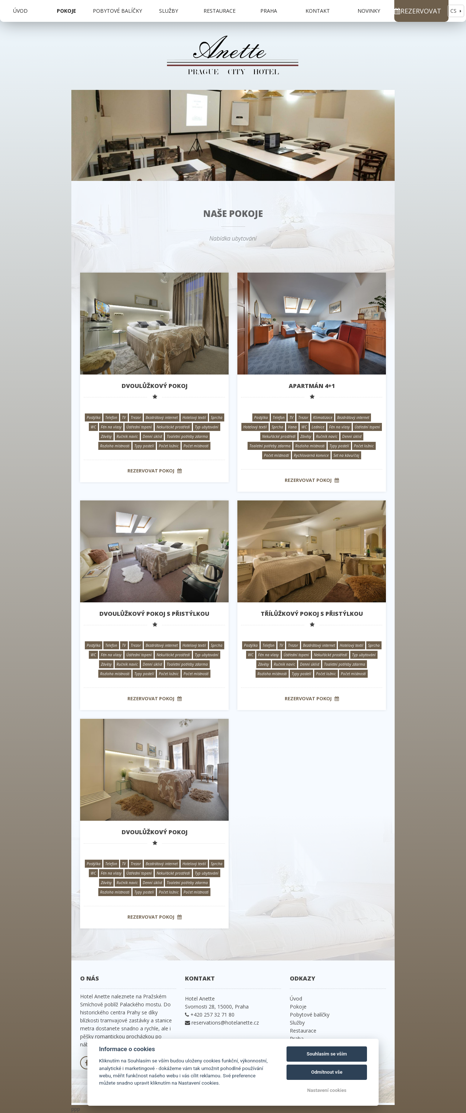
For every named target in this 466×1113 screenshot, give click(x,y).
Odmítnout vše (327, 1072)
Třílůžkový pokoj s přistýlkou (312, 614)
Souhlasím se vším (327, 1054)
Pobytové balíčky (117, 10)
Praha (268, 10)
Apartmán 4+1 (312, 386)
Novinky (369, 10)
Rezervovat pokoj (154, 470)
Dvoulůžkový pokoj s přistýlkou (154, 614)
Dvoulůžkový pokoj (154, 386)
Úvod (20, 10)
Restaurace (220, 10)
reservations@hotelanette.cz (225, 1022)
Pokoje (66, 10)
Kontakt (317, 10)
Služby (168, 10)
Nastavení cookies (327, 1090)
